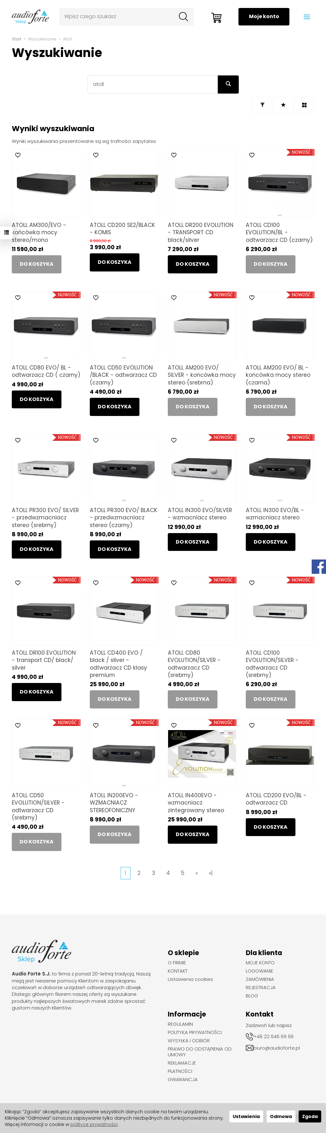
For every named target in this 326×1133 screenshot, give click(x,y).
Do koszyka (114, 262)
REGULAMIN (180, 1024)
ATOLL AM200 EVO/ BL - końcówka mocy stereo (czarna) (278, 375)
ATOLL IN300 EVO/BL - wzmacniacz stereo (275, 513)
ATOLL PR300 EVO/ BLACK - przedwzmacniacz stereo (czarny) (123, 517)
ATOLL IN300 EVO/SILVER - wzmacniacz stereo (200, 513)
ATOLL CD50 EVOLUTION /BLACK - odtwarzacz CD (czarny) (123, 375)
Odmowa (281, 1116)
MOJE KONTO (260, 963)
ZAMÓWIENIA (260, 979)
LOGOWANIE (259, 971)
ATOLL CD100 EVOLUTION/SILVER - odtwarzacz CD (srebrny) (272, 664)
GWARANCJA (183, 1079)
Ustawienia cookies (190, 979)
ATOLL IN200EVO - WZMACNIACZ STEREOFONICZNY (114, 803)
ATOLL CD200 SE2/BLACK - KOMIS (122, 228)
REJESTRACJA (261, 987)
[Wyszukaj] (183, 17)
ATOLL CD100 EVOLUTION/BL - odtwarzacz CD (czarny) (279, 232)
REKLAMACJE (182, 1063)
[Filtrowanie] (262, 105)
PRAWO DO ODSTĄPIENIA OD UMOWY (200, 1052)
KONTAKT (178, 971)
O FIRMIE (177, 963)
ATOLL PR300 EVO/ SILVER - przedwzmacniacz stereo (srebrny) (45, 517)
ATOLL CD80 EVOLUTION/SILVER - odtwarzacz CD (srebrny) (194, 664)
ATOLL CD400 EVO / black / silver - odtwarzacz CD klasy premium (118, 664)
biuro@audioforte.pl (276, 1048)
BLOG (252, 996)
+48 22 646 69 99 (273, 1036)
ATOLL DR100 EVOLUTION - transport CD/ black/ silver (44, 660)
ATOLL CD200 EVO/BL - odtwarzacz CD (276, 799)
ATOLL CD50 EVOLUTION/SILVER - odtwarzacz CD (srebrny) (38, 806)
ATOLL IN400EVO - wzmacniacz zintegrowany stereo (196, 803)
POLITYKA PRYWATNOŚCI (195, 1032)
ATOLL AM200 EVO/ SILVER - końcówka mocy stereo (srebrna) (202, 375)
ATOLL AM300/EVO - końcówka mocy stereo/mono (39, 232)
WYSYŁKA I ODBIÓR (189, 1041)
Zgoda (310, 1116)
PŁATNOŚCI (180, 1071)
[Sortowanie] (283, 105)
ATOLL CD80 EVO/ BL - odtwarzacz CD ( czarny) (46, 371)
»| (211, 873)
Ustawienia (246, 1116)
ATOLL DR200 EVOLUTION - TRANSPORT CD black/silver (200, 232)
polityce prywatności (93, 1124)
